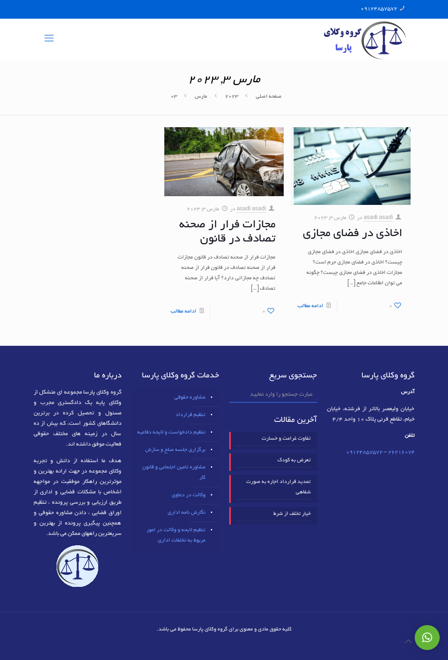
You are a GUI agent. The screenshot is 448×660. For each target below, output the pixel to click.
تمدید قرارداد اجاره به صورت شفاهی (278, 487)
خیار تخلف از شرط (292, 514)
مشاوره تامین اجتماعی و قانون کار (173, 473)
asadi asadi (378, 218)
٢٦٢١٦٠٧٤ (401, 453)
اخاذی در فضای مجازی (352, 234)
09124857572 (379, 9)
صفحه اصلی (269, 97)
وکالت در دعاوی (188, 495)
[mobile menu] (49, 39)
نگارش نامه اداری (186, 513)
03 (174, 97)
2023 (231, 97)
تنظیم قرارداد (190, 415)
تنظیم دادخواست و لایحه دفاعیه (171, 433)
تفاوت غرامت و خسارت (286, 439)
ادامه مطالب (310, 306)
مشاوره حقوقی (189, 398)
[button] (427, 637)
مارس (201, 97)
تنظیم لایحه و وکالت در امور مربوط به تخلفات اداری (175, 535)
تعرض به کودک (294, 460)
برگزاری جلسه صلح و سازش (175, 450)
